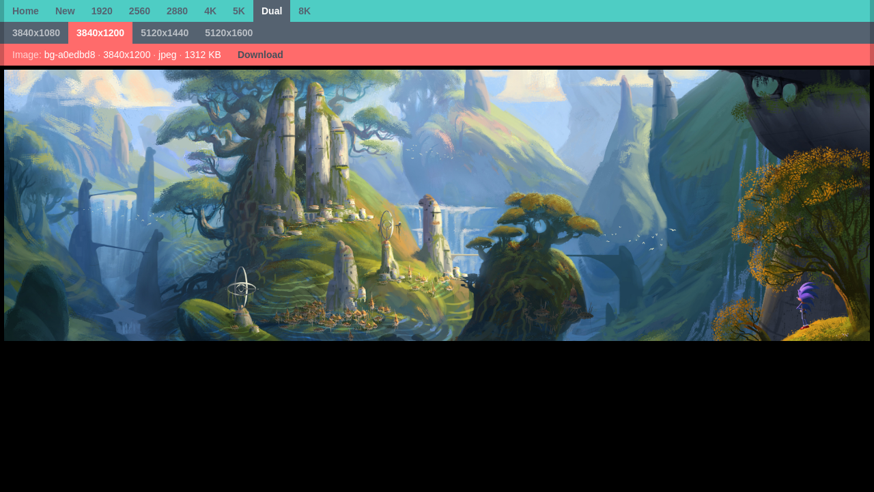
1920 (102, 10)
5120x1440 (164, 32)
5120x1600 (229, 32)
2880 (177, 10)
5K (239, 10)
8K (304, 10)
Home (25, 10)
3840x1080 (36, 32)
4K (210, 10)
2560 (139, 10)
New (65, 10)
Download (260, 54)
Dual (272, 10)
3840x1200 (100, 32)
